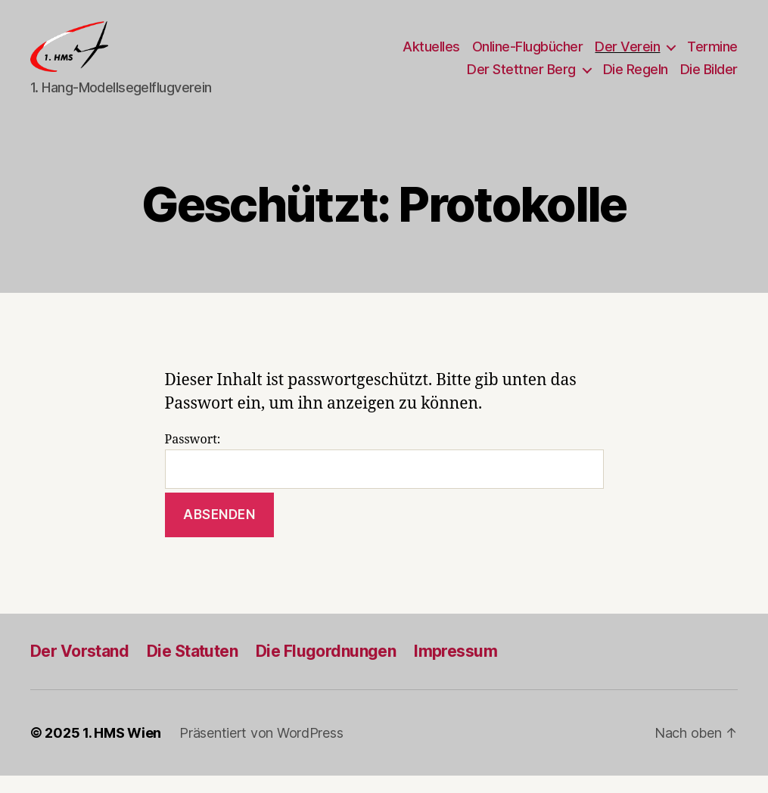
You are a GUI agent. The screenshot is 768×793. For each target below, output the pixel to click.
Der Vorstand (79, 668)
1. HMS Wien (121, 750)
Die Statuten (192, 668)
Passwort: (384, 478)
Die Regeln (635, 78)
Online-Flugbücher (527, 56)
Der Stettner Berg (521, 78)
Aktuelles (431, 56)
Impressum (455, 668)
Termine (712, 56)
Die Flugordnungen (326, 668)
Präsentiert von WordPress (261, 750)
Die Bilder (709, 78)
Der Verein (627, 56)
